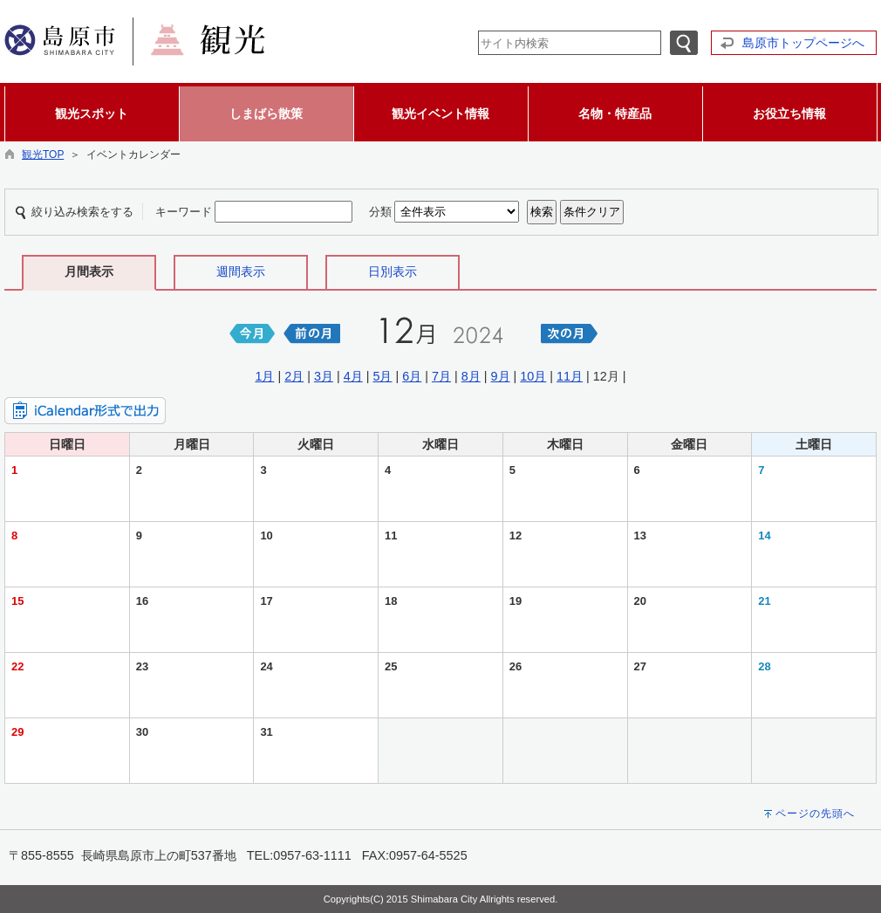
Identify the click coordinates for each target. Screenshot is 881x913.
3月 (323, 376)
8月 (471, 376)
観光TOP (43, 154)
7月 (441, 376)
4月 (353, 376)
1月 (264, 376)
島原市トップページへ (803, 43)
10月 (533, 376)
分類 (380, 211)
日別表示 (392, 271)
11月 (570, 376)
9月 (500, 376)
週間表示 (240, 271)
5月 (382, 376)
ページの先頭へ (815, 813)
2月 (294, 376)
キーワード (183, 211)
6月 (411, 376)
